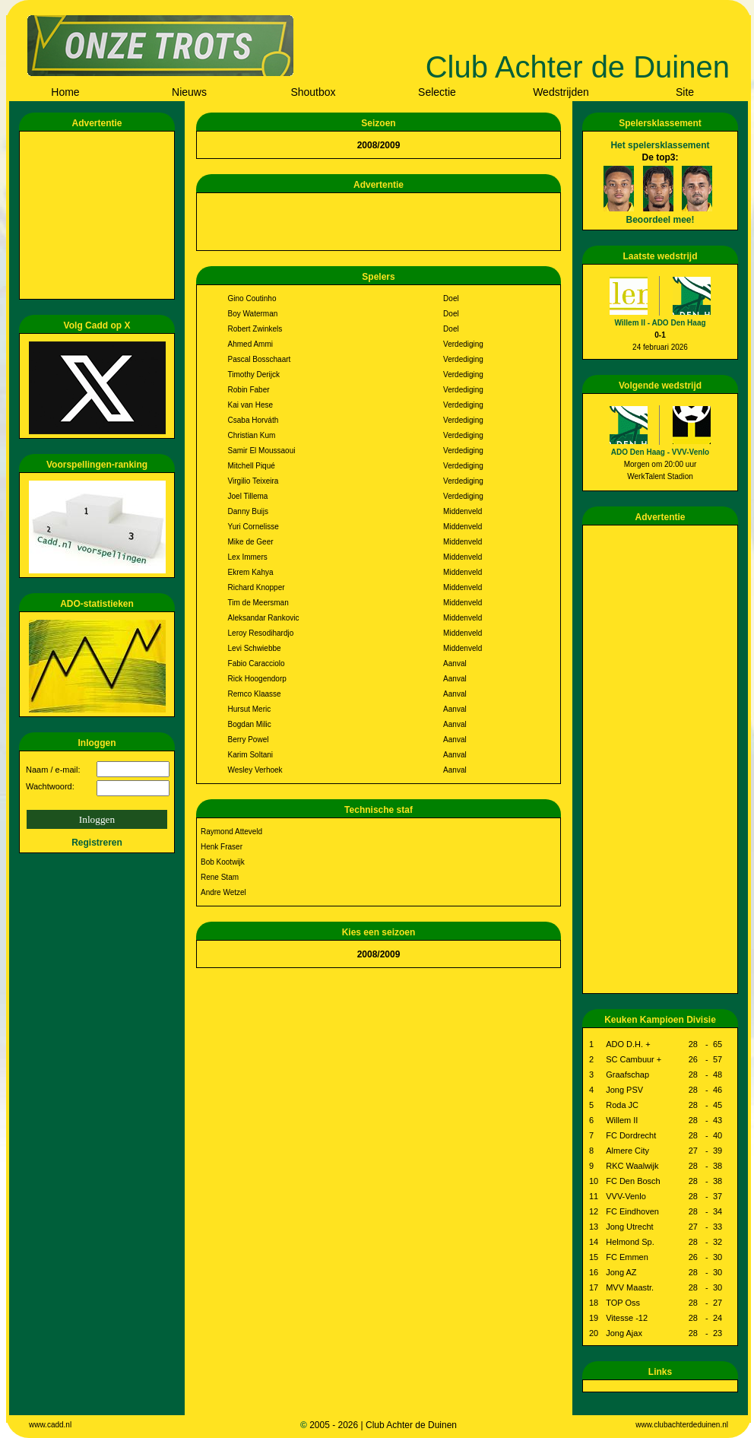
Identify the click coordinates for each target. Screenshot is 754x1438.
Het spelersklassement (659, 145)
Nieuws (189, 92)
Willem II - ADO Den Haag (659, 323)
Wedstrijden (561, 92)
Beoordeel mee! (660, 219)
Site (685, 92)
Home (65, 92)
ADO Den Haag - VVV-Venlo (660, 452)
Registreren (96, 842)
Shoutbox (312, 92)
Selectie (437, 92)
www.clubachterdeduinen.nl (681, 1425)
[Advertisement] (100, 215)
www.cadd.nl (50, 1425)
